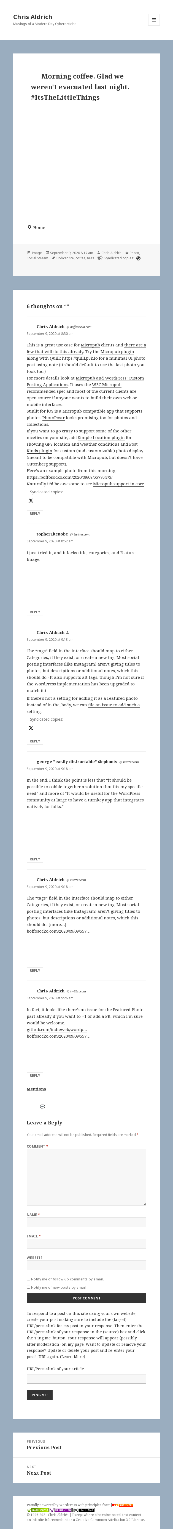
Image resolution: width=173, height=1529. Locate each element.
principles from (109, 1505)
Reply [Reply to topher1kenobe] (35, 612)
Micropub (90, 345)
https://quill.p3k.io (80, 358)
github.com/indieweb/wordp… (57, 1029)
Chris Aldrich (32, 16)
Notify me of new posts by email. (59, 1287)
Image (37, 253)
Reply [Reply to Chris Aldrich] (35, 513)
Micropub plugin (117, 351)
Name (33, 1214)
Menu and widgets (154, 25)
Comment (37, 1146)
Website (35, 1257)
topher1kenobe (52, 534)
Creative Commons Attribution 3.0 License (110, 1519)
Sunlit (33, 411)
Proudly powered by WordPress (52, 1505)
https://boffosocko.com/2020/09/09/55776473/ (69, 477)
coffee (80, 258)
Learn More (72, 1356)
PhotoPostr (53, 417)
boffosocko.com (80, 327)
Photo (134, 253)
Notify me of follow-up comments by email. (67, 1279)
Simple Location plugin (101, 437)
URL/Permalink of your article (55, 1368)
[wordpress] (138, 258)
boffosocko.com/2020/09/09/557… (58, 931)
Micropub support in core (118, 483)
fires (90, 258)
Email (34, 1236)
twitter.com (82, 534)
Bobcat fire (65, 258)
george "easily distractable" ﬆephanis (77, 761)
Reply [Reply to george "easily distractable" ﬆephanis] (35, 859)
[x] (30, 500)
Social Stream (37, 258)
